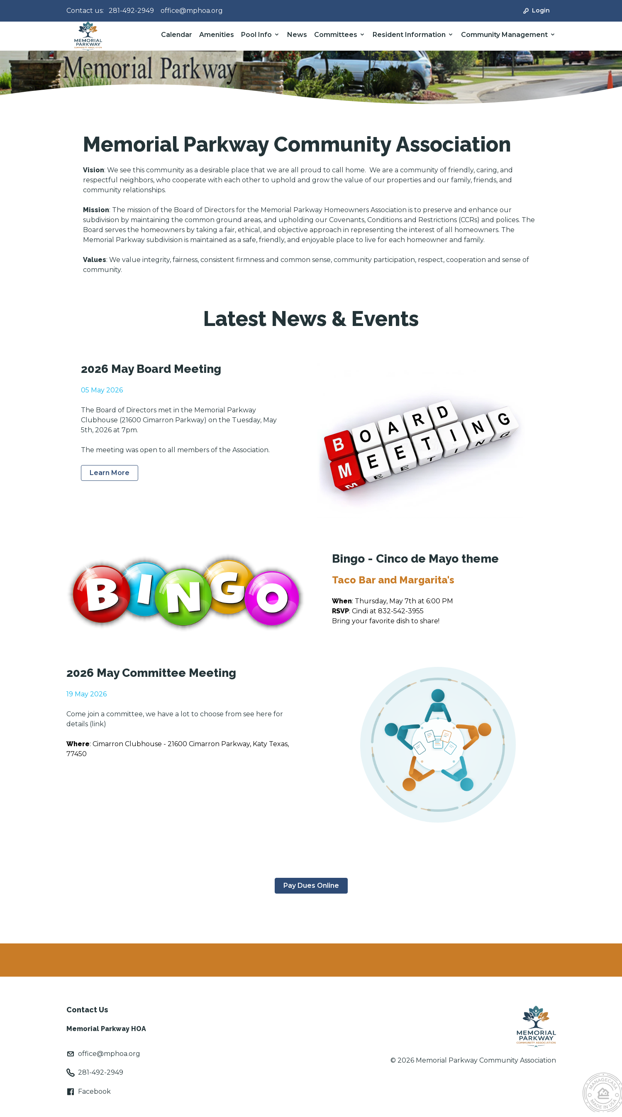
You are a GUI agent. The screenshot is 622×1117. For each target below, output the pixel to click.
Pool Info (256, 35)
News (297, 35)
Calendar (176, 35)
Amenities (216, 35)
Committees (335, 35)
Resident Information (409, 35)
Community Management (504, 35)
